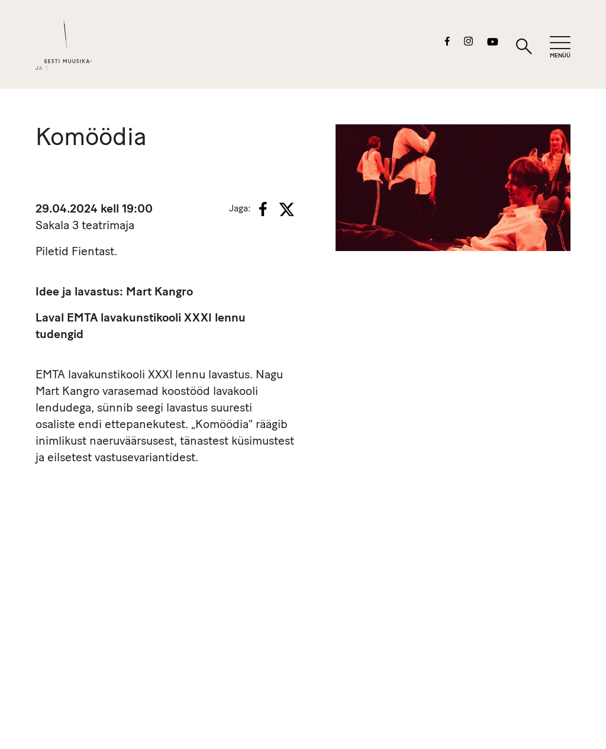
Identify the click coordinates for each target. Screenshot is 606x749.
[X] (286, 209)
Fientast (93, 252)
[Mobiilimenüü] (560, 47)
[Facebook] (263, 209)
